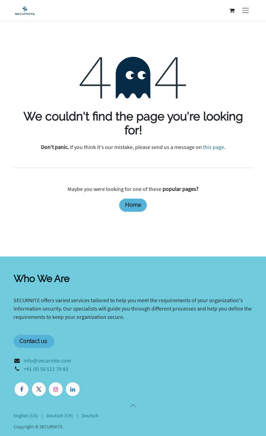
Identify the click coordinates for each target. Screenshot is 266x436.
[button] (133, 405)
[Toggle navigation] (245, 10)
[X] (39, 389)
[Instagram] (56, 389)
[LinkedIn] (73, 389)
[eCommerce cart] (232, 10)
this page (213, 146)
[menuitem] (26, 415)
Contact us (33, 341)
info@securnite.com (47, 360)
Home (133, 205)
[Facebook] (21, 389)
